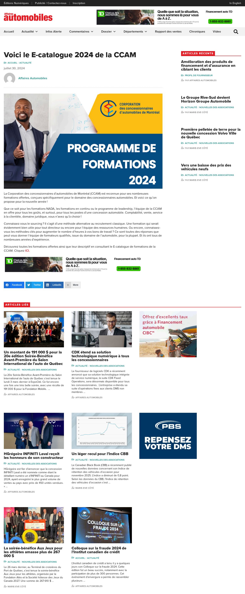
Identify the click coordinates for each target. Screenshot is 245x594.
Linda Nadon (195, 542)
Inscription (79, 3)
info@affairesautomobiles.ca (24, 532)
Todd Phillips (195, 554)
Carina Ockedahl (197, 548)
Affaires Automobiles (32, 78)
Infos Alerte (54, 31)
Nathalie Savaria (225, 556)
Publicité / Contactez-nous (50, 3)
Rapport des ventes (168, 31)
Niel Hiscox (194, 536)
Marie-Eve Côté (205, 112)
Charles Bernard (225, 536)
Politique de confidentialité (19, 589)
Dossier (108, 31)
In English (235, 3)
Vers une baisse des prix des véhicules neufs (213, 168)
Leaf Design (233, 589)
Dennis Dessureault (227, 568)
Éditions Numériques (16, 3)
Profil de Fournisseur (205, 75)
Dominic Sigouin (197, 565)
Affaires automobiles (209, 80)
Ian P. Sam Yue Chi (227, 542)
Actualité (30, 31)
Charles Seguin (197, 559)
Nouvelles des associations (223, 108)
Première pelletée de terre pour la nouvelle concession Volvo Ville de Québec (212, 134)
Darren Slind (195, 571)
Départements (135, 31)
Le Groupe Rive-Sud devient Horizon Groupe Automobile (213, 100)
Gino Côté (193, 530)
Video (217, 31)
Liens (68, 542)
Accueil (9, 31)
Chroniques (197, 31)
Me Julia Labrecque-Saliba (228, 549)
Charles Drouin (225, 562)
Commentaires (81, 31)
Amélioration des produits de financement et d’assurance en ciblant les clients (213, 66)
